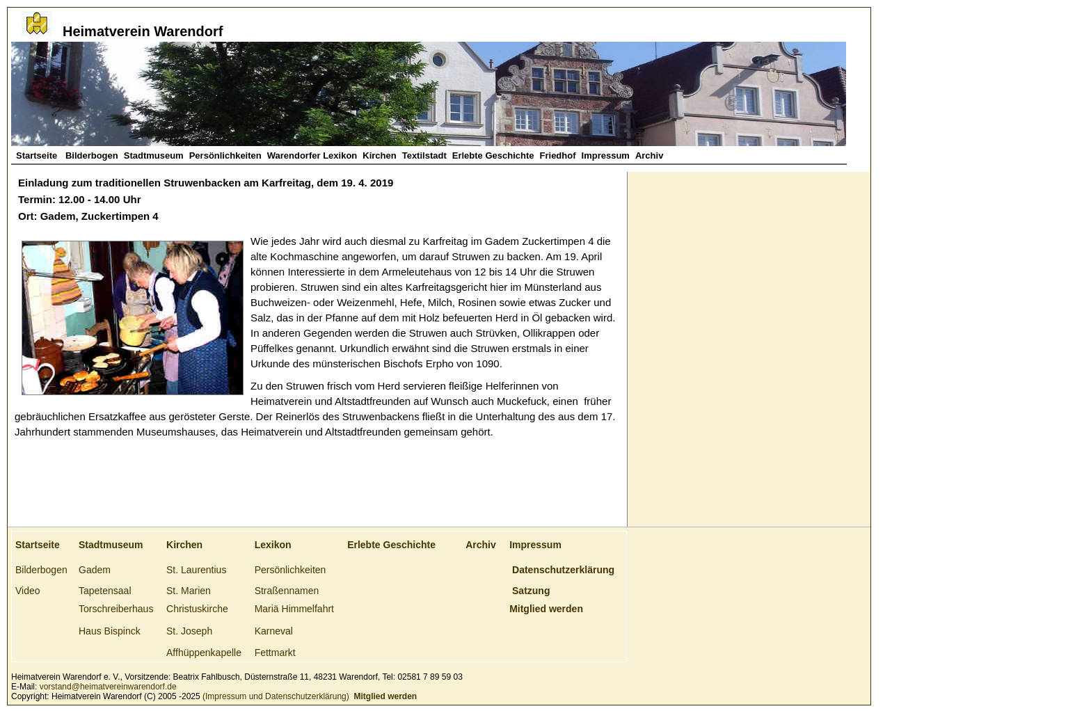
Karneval (274, 631)
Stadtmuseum (154, 155)
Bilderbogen (91, 155)
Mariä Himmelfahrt (294, 608)
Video (27, 590)
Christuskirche (197, 608)
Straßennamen (287, 590)
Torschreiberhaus (116, 608)
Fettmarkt (275, 652)
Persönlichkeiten (225, 155)
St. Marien (188, 590)
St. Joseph (189, 631)
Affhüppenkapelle (203, 652)
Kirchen (379, 155)
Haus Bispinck (110, 631)
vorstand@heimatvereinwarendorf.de (108, 687)
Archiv (649, 155)
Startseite (38, 155)
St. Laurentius (196, 569)
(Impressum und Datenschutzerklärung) (274, 696)
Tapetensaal (105, 590)
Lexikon (273, 544)
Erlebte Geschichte (493, 155)
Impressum (606, 155)
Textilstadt (424, 155)
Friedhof (558, 155)
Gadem (95, 569)
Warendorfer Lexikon (312, 155)
